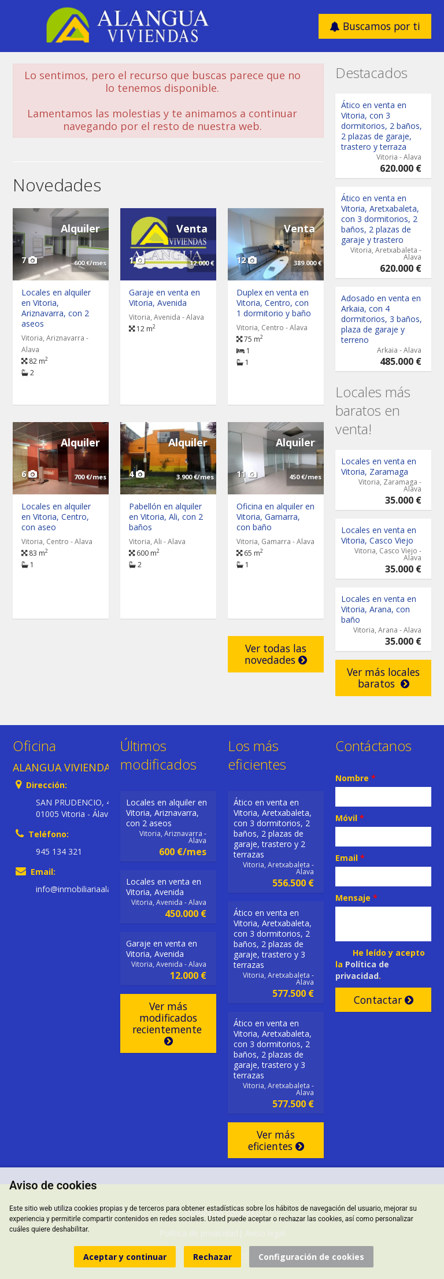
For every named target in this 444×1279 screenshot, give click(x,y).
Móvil (349, 817)
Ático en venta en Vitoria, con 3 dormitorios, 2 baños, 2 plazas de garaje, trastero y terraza (381, 125)
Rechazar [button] (212, 1256)
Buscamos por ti (375, 26)
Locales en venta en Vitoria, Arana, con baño (378, 609)
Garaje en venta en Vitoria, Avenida (164, 297)
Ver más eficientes (276, 1140)
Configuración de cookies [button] (311, 1256)
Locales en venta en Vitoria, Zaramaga (378, 466)
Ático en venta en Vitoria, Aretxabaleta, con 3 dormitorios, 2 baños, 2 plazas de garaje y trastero (380, 219)
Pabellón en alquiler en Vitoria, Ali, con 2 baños (166, 517)
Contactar (383, 1000)
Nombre (355, 777)
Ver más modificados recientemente (168, 1023)
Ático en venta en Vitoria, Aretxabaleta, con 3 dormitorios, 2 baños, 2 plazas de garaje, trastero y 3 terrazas (273, 938)
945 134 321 (59, 851)
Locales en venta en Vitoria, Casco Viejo (378, 535)
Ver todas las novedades (276, 654)
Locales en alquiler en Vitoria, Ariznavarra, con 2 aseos (56, 308)
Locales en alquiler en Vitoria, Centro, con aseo (56, 517)
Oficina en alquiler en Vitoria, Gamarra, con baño (275, 517)
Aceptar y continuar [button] (124, 1256)
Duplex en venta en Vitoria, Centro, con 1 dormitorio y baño (273, 303)
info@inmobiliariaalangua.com (92, 889)
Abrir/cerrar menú (23, 25)
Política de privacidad (362, 970)
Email (350, 857)
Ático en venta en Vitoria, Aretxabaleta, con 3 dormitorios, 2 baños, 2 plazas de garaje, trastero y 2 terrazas (273, 828)
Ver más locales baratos (383, 677)
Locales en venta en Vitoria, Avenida (163, 886)
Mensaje (356, 897)
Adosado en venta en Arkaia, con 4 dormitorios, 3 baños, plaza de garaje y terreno (381, 319)
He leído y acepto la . (380, 964)
